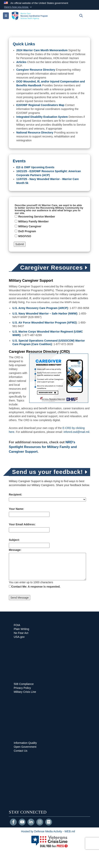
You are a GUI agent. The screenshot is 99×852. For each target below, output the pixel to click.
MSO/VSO (24, 236)
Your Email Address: (22, 524)
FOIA (17, 625)
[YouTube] (22, 822)
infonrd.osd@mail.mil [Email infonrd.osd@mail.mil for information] (76, 431)
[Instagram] (39, 822)
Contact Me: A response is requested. (35, 586)
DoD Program (27, 231)
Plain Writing (21, 629)
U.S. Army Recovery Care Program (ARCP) (40, 308)
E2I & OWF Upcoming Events (35, 167)
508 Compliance (24, 684)
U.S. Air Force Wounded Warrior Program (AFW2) (44, 322)
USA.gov (19, 636)
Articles (21, 62)
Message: (15, 549)
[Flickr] (48, 822)
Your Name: (16, 508)
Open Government (25, 746)
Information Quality (25, 742)
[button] (18, 7)
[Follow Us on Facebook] (13, 822)
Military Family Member (33, 221)
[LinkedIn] (31, 822)
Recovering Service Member (36, 216)
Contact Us (20, 750)
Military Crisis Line (25, 691)
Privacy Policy (22, 687)
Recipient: (15, 494)
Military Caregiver (29, 226)
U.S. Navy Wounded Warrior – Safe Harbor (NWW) (44, 313)
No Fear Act (21, 632)
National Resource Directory (34, 132)
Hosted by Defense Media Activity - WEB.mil (48, 831)
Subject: (14, 539)
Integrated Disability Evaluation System (42, 116)
